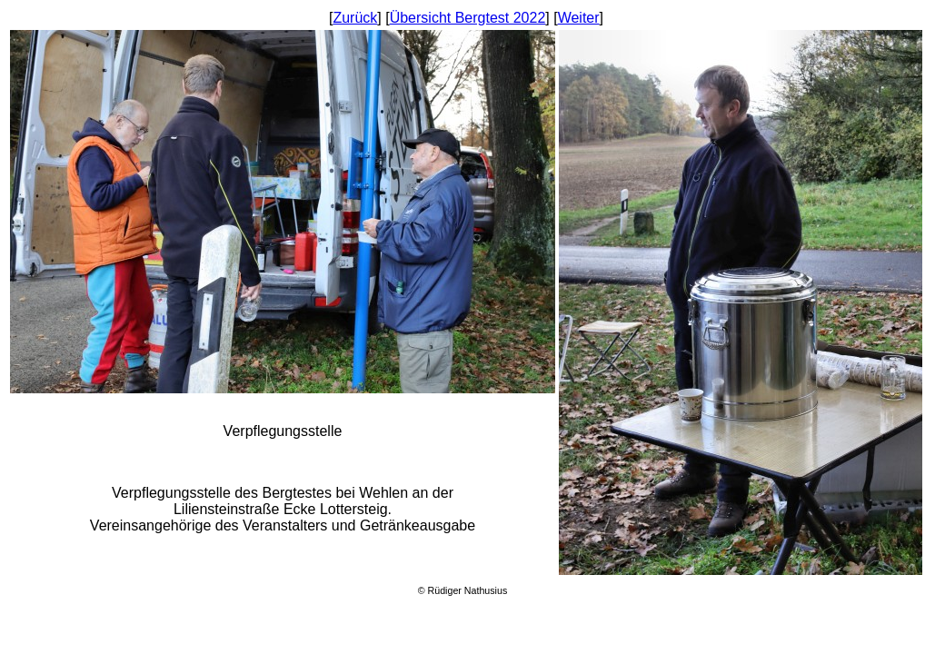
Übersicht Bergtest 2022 (468, 17)
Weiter (579, 17)
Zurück (355, 17)
